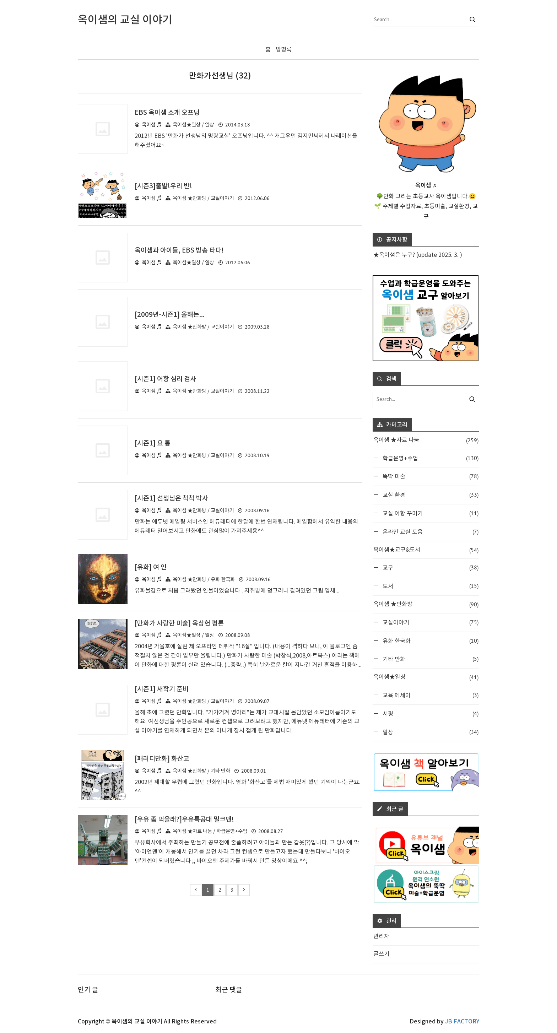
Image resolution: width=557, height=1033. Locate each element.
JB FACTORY (462, 1021)
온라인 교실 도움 (429, 531)
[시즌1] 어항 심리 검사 (167, 379)
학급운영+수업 (429, 458)
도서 (429, 586)
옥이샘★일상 (425, 677)
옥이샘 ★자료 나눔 (425, 440)
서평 (429, 713)
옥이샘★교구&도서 (425, 550)
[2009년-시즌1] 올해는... (171, 315)
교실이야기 (429, 622)
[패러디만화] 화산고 (163, 759)
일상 (429, 731)
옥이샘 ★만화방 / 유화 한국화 (204, 580)
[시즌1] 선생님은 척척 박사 (173, 498)
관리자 (381, 936)
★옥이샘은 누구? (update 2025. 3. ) (417, 255)
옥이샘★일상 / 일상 (193, 125)
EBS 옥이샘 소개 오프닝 (169, 113)
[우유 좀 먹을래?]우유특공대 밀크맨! (187, 819)
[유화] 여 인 (151, 567)
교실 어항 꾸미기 (429, 513)
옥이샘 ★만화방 (425, 604)
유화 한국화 (429, 640)
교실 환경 (429, 495)
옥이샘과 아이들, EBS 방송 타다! (181, 250)
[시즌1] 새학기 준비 (163, 689)
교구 (429, 567)
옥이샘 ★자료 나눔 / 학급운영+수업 (210, 831)
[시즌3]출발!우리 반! (165, 186)
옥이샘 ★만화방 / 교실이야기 (203, 198)
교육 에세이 (429, 695)
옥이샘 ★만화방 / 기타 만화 (201, 771)
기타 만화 (429, 659)
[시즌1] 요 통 (153, 443)
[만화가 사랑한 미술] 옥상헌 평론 (181, 623)
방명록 (284, 50)
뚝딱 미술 (429, 476)
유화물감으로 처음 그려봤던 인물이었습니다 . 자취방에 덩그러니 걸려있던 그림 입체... (237, 590)
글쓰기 (381, 954)
